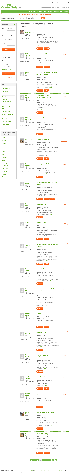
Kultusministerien (6, 121)
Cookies (24, 472)
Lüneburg (4, 163)
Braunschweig (5, 146)
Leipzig (4, 143)
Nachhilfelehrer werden (8, 94)
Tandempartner (6, 124)
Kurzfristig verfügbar (8, 66)
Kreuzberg (4, 174)
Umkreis (30, 18)
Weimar (4, 149)
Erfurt (3, 154)
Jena (3, 151)
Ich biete (4, 43)
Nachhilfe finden (37, 11)
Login (52, 2)
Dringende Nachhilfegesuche (6, 100)
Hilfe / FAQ (66, 2)
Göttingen (4, 171)
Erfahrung (4, 60)
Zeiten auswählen (7, 69)
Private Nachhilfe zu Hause (7, 107)
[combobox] (11, 39)
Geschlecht (4, 57)
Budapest (4, 160)
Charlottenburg (6, 168)
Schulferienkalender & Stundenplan (7, 117)
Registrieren (59, 2)
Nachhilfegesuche (6, 96)
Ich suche (3, 18)
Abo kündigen (62, 470)
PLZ (20, 18)
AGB (32, 470)
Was (3, 28)
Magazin (66, 11)
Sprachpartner (58, 11)
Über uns (20, 470)
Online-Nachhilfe (6, 104)
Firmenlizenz (44, 470)
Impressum (26, 470)
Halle (3, 137)
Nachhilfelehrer (6, 91)
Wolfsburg (4, 140)
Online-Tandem (8, 64)
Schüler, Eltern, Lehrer (7, 114)
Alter (3, 54)
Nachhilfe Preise (6, 111)
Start (30, 11)
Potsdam (4, 157)
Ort (3, 35)
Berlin (3, 177)
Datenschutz (37, 470)
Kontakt (55, 470)
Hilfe (20, 472)
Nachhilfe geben (48, 11)
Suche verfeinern (8, 49)
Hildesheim (5, 165)
